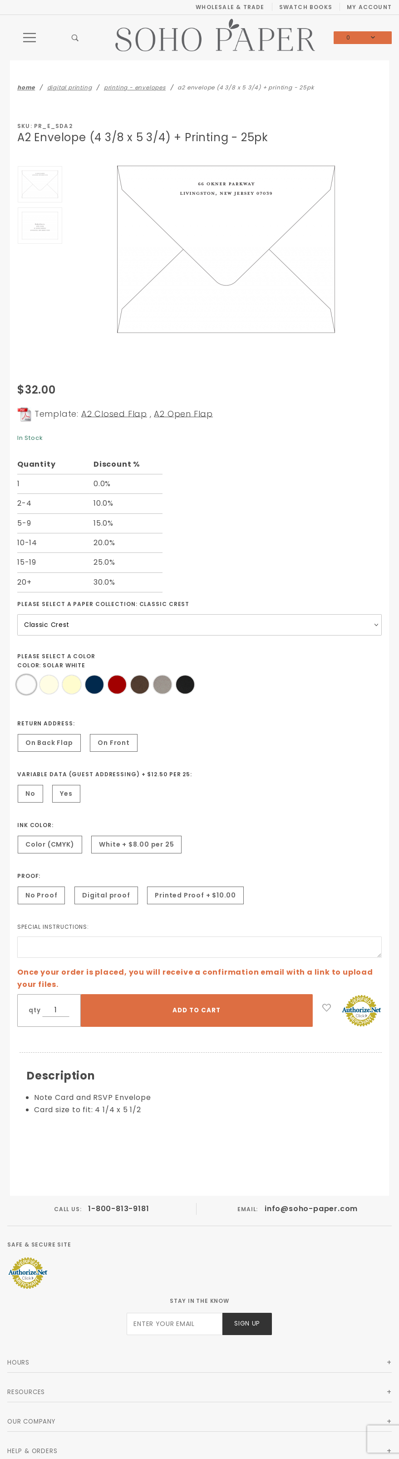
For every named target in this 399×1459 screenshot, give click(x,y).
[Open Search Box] (75, 37)
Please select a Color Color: (56, 660)
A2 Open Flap (183, 413)
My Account (369, 7)
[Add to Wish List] (327, 1007)
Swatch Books (305, 7)
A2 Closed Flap (114, 413)
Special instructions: (53, 927)
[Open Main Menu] (30, 37)
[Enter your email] (174, 1324)
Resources (26, 1392)
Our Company (31, 1421)
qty (34, 1010)
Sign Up (247, 1323)
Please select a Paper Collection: (103, 604)
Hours (18, 1362)
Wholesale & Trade (230, 7)
